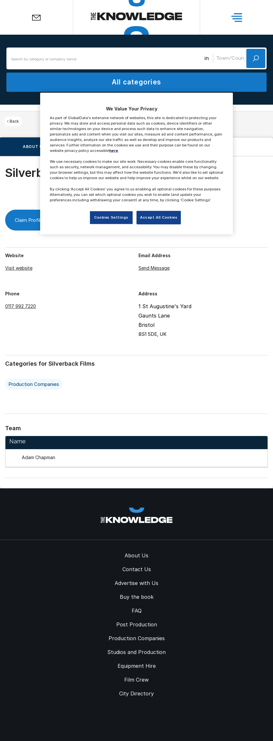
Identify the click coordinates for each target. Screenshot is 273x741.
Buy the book (137, 597)
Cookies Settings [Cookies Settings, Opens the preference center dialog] (111, 217)
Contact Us (136, 569)
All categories (136, 82)
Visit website (18, 268)
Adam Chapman (38, 457)
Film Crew (136, 679)
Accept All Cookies (158, 217)
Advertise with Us (136, 583)
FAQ (137, 610)
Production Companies (33, 384)
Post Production (136, 624)
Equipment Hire (137, 666)
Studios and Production (136, 652)
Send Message (154, 268)
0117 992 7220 (20, 306)
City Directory (136, 693)
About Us (136, 555)
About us (34, 146)
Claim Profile (34, 220)
